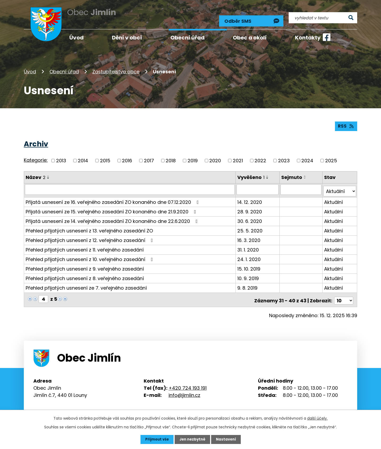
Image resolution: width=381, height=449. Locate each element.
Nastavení (227, 439)
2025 (331, 157)
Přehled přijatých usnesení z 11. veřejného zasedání (85, 245)
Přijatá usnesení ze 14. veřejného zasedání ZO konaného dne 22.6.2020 (113, 216)
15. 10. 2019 (249, 264)
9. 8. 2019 (248, 283)
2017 (149, 157)
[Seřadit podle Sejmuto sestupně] (306, 175)
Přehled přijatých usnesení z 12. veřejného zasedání (90, 235)
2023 (284, 157)
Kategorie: (36, 157)
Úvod (30, 67)
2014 (83, 157)
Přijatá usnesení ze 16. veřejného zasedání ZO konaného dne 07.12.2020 (113, 197)
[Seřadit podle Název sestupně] (48, 175)
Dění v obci (127, 37)
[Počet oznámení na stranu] (343, 294)
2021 (238, 157)
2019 (193, 157)
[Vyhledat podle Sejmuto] (301, 187)
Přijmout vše (155, 439)
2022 (260, 157)
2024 (307, 157)
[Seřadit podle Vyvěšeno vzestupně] (268, 173)
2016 (127, 157)
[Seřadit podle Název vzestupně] (48, 173)
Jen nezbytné (192, 439)
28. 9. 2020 (250, 207)
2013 (61, 157)
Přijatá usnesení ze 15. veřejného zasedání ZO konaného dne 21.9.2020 (112, 207)
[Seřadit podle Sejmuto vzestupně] (306, 173)
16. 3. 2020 (249, 235)
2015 (105, 157)
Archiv (36, 141)
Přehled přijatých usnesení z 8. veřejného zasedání (85, 273)
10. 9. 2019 (248, 273)
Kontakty (308, 37)
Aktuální (333, 197)
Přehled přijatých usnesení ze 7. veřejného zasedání (86, 283)
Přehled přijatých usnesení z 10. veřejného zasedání (90, 254)
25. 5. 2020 (250, 226)
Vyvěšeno (251, 174)
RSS (346, 123)
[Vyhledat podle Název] (130, 187)
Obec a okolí (250, 37)
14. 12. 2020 (250, 197)
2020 (215, 157)
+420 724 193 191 (188, 381)
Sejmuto (292, 174)
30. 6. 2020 (250, 216)
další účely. (317, 418)
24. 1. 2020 (249, 254)
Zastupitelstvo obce (115, 67)
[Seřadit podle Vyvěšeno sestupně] (268, 175)
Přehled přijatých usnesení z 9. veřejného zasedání (85, 264)
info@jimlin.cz (184, 388)
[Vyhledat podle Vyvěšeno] (258, 187)
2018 (171, 157)
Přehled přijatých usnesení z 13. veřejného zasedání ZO (89, 226)
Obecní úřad (64, 67)
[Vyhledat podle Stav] (340, 187)
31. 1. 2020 (248, 245)
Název (36, 174)
